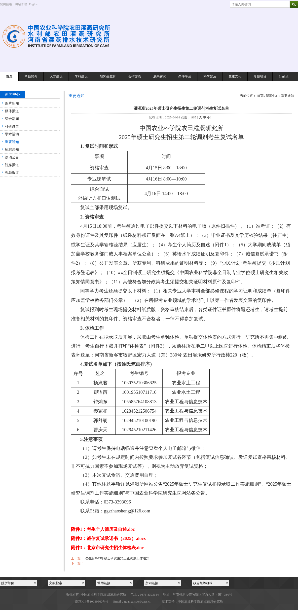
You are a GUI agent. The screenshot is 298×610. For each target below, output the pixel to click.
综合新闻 (12, 119)
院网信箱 (6, 4)
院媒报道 (12, 165)
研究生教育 (108, 76)
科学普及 (209, 76)
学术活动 (12, 134)
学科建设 (81, 76)
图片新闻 (12, 103)
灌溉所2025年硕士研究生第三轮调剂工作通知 (117, 558)
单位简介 (31, 76)
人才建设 (56, 76)
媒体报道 (12, 111)
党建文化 (234, 76)
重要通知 (12, 142)
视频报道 (12, 173)
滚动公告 (12, 157)
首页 (9, 76)
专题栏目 (260, 76)
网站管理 (21, 4)
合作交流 (134, 76)
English (35, 4)
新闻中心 (272, 96)
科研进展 (12, 126)
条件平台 (184, 76)
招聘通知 (12, 149)
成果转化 (159, 76)
